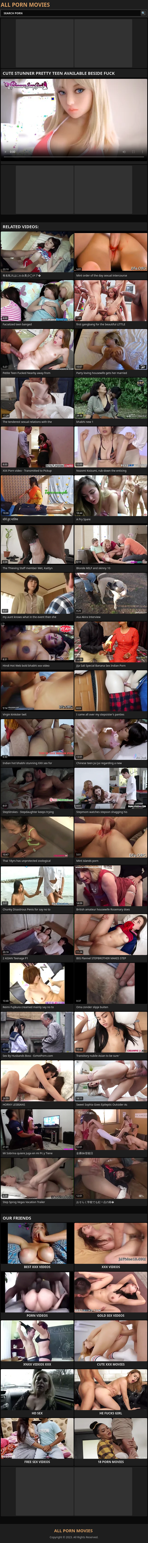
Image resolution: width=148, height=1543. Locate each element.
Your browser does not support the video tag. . (74, 120)
